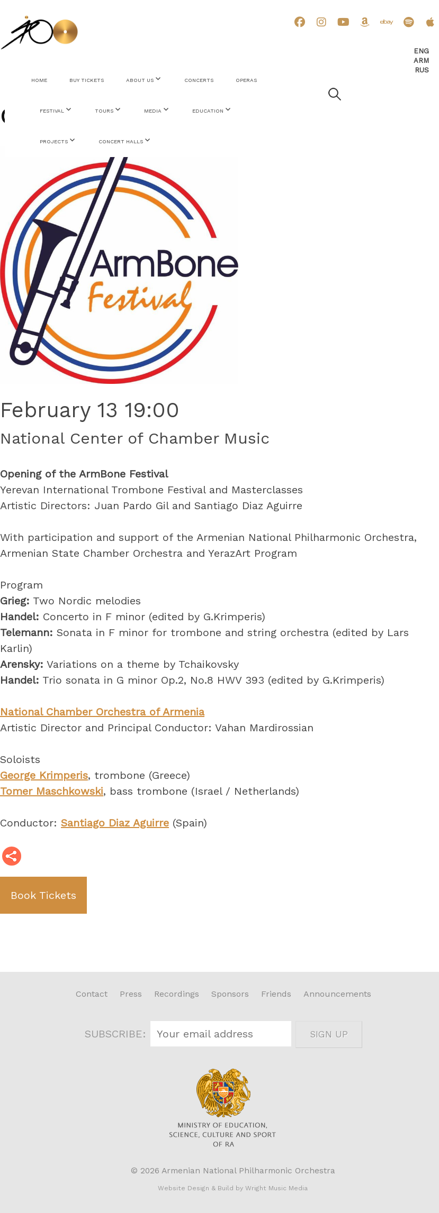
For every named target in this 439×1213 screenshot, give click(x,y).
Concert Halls (120, 141)
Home (39, 80)
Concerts (198, 80)
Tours (104, 111)
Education (207, 111)
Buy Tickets (86, 80)
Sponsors (230, 994)
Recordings (176, 994)
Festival (52, 111)
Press (131, 994)
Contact (91, 994)
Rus (422, 70)
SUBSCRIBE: (117, 1033)
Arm (421, 61)
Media (153, 111)
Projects (54, 141)
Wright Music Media (276, 1188)
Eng (421, 51)
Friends (276, 994)
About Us (140, 80)
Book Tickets (43, 895)
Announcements (337, 994)
